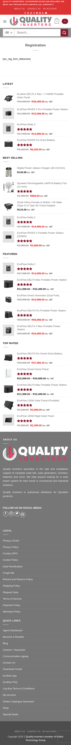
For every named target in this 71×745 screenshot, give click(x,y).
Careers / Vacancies (14, 649)
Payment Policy (11, 605)
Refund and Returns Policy (18, 579)
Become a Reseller (13, 636)
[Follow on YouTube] (46, 13)
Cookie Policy (10, 559)
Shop (6, 708)
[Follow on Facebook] (25, 13)
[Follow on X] (34, 13)
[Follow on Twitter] (37, 13)
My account (50, 9)
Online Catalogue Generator (18, 701)
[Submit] (64, 32)
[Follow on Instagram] (28, 13)
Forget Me (8, 572)
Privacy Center (11, 540)
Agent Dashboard (12, 630)
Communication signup (15, 656)
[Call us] (43, 13)
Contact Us (9, 662)
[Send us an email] (40, 13)
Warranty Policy (11, 611)
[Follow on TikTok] (31, 13)
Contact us (34, 9)
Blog (5, 643)
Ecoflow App (10, 675)
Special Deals (10, 714)
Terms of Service (12, 598)
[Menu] (5, 21)
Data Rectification (13, 566)
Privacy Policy (11, 547)
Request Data (10, 592)
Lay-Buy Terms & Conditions (18, 688)
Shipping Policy (11, 585)
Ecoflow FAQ (10, 682)
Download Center (12, 669)
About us (19, 9)
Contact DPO (10, 553)
